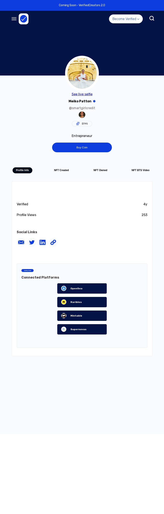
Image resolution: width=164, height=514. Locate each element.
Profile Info (22, 170)
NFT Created (61, 170)
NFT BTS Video (140, 170)
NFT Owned (100, 170)
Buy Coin (82, 147)
